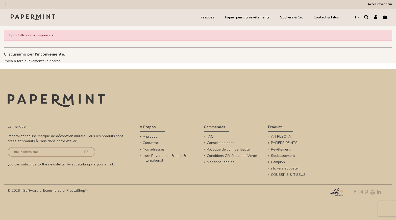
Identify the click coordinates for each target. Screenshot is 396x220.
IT (357, 17)
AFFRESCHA (281, 136)
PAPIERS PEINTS (284, 142)
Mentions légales (220, 162)
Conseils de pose (220, 142)
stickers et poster (285, 168)
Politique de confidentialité (228, 149)
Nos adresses (154, 149)
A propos (150, 136)
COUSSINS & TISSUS (288, 174)
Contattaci (151, 142)
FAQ (210, 136)
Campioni (278, 162)
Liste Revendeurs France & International (164, 158)
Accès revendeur (380, 4)
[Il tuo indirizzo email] (42, 152)
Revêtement (280, 149)
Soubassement (283, 155)
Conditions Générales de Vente (232, 155)
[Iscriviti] (86, 152)
